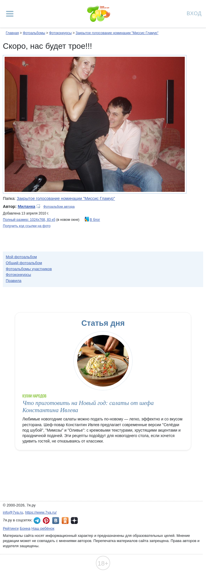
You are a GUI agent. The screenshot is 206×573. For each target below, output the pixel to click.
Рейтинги (11, 528)
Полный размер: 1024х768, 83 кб (29, 220)
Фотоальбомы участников (29, 269)
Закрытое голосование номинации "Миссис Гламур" (116, 33)
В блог (95, 220)
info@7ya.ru (13, 512)
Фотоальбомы (34, 33)
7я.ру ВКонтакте (55, 520)
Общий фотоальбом (24, 263)
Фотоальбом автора (59, 206)
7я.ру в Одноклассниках (65, 520)
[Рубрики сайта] (9, 14)
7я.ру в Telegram (37, 520)
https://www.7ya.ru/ (41, 512)
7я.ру (74, 520)
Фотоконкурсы (60, 33)
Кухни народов (34, 396)
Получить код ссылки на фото (26, 226)
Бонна (25, 528)
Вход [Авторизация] (194, 13)
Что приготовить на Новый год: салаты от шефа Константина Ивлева (88, 406)
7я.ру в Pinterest (46, 520)
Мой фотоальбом (21, 257)
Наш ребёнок (43, 528)
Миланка (26, 206)
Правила (14, 280)
